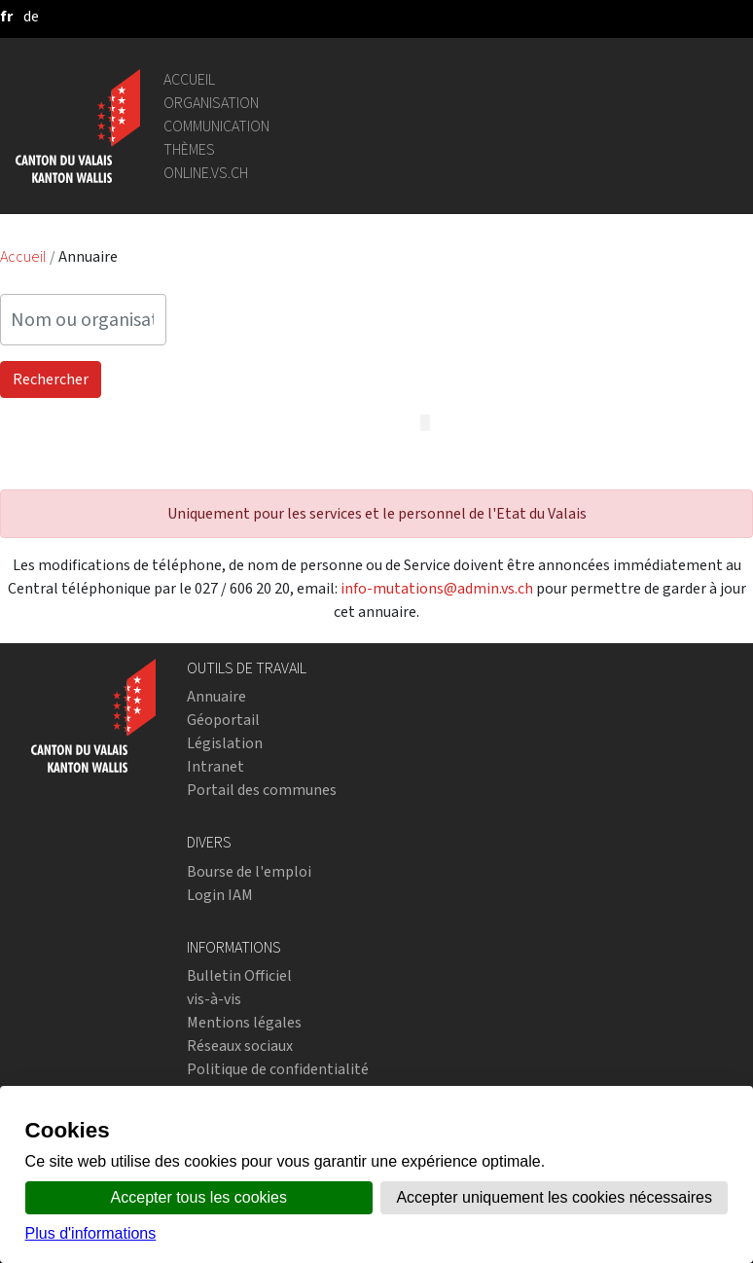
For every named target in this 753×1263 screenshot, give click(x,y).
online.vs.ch (205, 172)
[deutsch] (31, 16)
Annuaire (216, 696)
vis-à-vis (214, 999)
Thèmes (189, 149)
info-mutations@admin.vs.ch (437, 588)
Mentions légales (244, 1022)
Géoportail (223, 719)
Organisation (211, 102)
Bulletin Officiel (239, 975)
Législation (225, 743)
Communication (216, 126)
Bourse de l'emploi (249, 871)
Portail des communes (262, 789)
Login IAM (220, 894)
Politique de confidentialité (278, 1069)
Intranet (215, 766)
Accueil (189, 79)
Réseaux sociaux (240, 1045)
